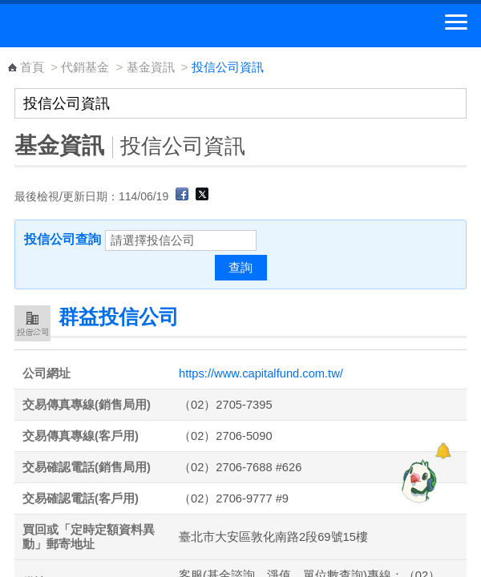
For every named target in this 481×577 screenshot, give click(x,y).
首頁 (32, 67)
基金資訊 (151, 67)
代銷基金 (85, 67)
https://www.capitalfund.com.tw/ (261, 373)
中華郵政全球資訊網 (100, 26)
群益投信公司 (119, 316)
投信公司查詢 (62, 239)
